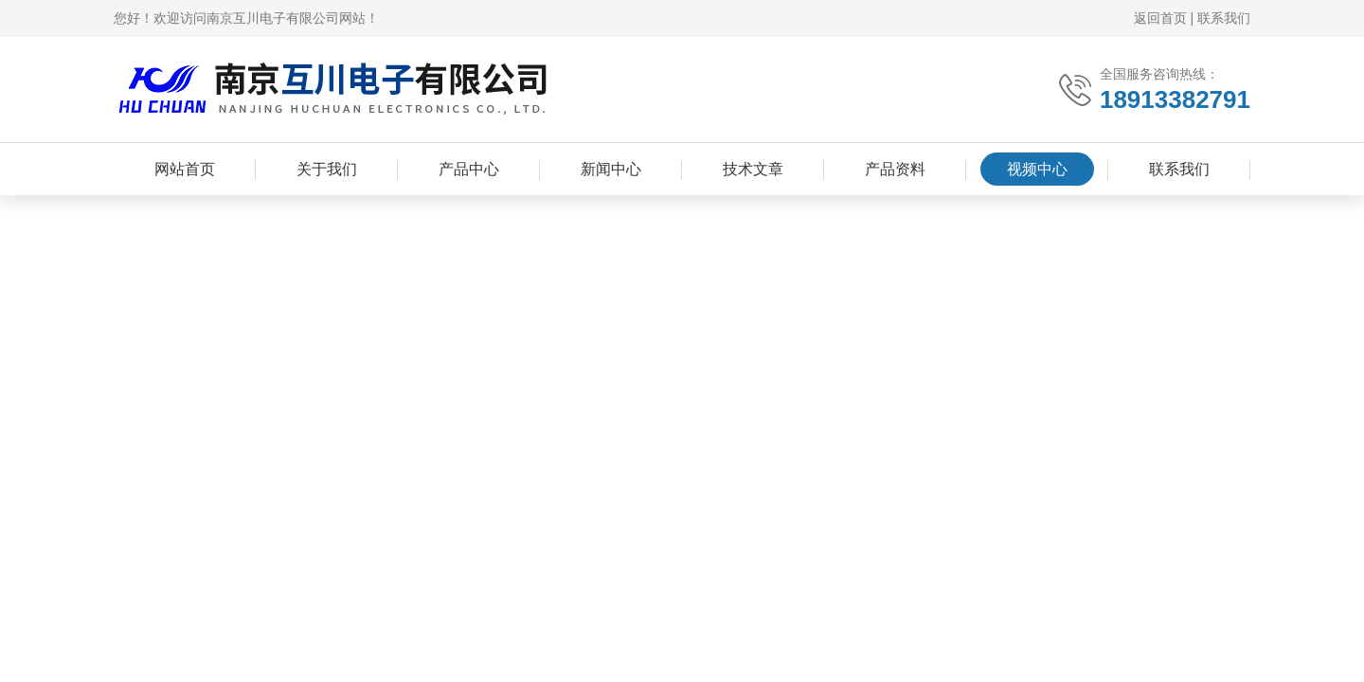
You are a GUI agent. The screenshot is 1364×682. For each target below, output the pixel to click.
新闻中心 (611, 169)
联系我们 (1223, 18)
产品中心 (469, 169)
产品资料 (895, 169)
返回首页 (1160, 18)
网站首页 (184, 169)
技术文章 (753, 169)
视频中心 (1037, 169)
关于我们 (326, 169)
